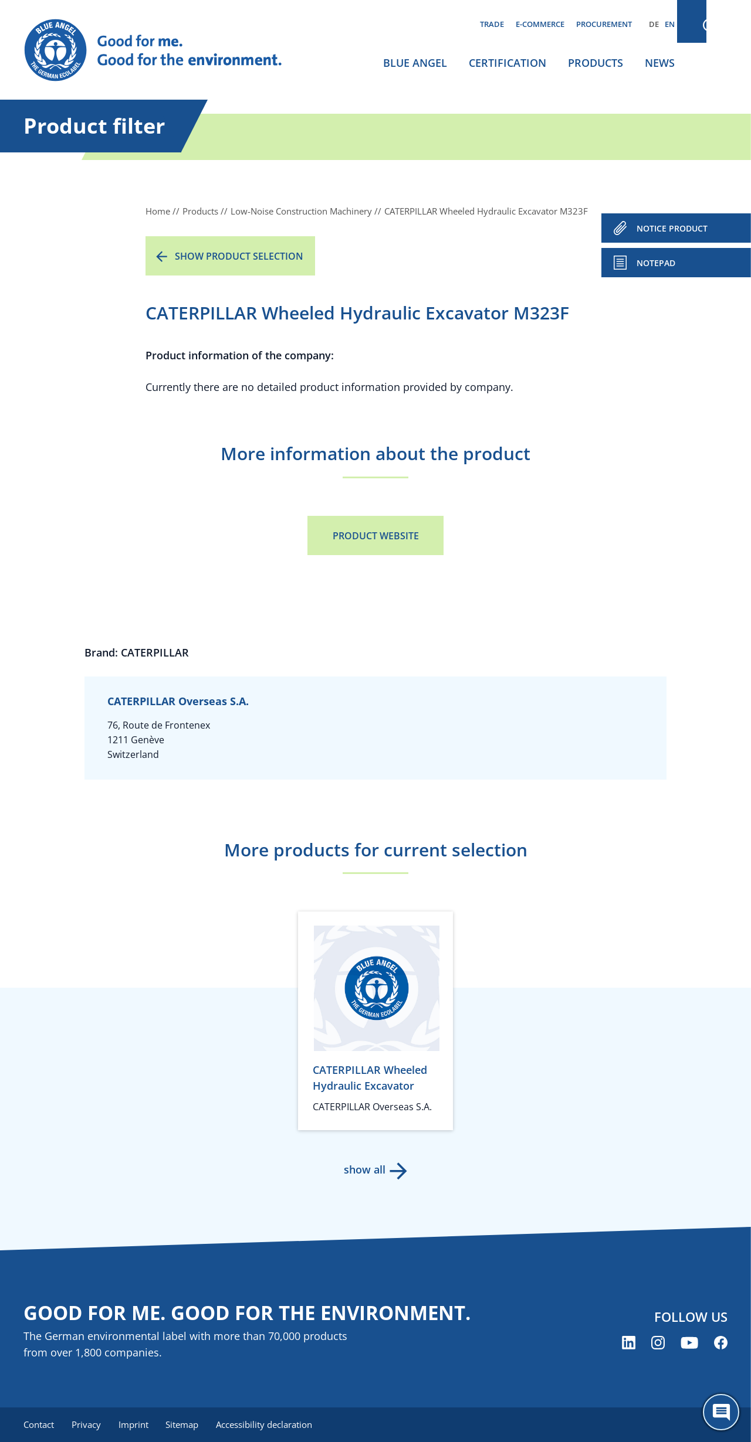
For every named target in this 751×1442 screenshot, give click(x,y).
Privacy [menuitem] (87, 1424)
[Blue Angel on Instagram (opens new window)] (658, 1343)
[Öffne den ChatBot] (721, 1412)
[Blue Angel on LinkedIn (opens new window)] (628, 1343)
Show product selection (239, 256)
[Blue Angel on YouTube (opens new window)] (689, 1343)
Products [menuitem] (595, 63)
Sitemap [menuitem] (186, 1424)
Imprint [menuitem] (136, 1424)
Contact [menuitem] (38, 1424)
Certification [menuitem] (507, 63)
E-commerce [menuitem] (540, 24)
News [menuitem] (660, 63)
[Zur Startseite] (164, 50)
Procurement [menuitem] (604, 24)
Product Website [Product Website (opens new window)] (376, 535)
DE (654, 24)
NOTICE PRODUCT (672, 228)
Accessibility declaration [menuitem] (269, 1424)
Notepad (656, 262)
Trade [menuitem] (492, 24)
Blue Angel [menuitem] (415, 63)
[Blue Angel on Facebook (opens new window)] (721, 1343)
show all (364, 1169)
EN (670, 24)
